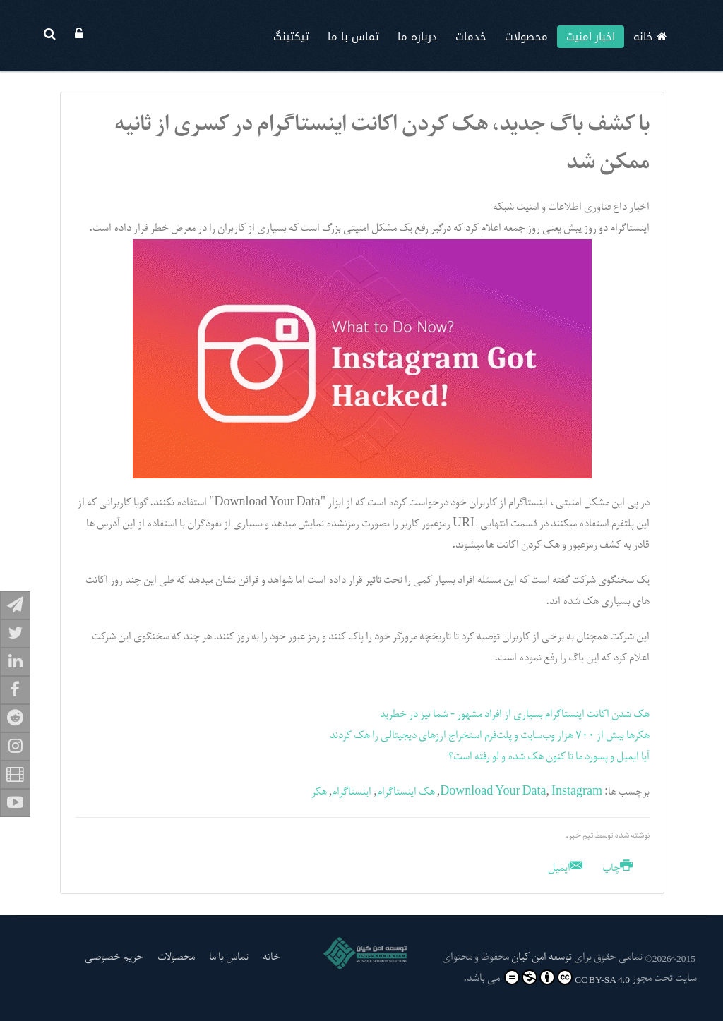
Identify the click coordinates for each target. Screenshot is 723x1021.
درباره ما (417, 37)
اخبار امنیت (590, 37)
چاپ (616, 868)
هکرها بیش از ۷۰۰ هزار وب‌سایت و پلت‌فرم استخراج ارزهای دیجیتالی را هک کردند (490, 736)
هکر (319, 792)
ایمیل (565, 868)
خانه (650, 37)
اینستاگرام (351, 792)
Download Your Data (493, 792)
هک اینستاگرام (406, 792)
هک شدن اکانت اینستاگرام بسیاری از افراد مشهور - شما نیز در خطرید (515, 714)
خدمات (470, 37)
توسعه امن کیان (541, 957)
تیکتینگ (291, 37)
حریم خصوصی (114, 957)
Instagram (576, 792)
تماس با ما (353, 37)
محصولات (526, 37)
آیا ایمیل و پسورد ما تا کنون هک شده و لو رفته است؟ (549, 757)
